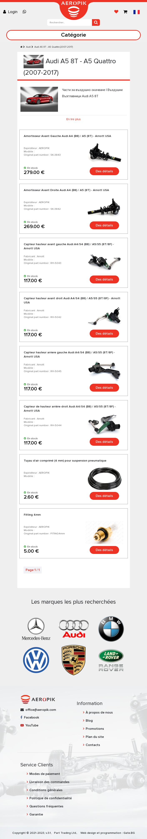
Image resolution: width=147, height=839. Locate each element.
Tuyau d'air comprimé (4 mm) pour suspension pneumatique (65, 460)
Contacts (93, 745)
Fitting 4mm (32, 514)
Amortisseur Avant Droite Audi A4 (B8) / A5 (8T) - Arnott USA (66, 190)
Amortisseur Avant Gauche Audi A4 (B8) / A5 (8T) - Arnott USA (67, 136)
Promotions (95, 729)
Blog (89, 721)
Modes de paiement (44, 774)
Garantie (36, 814)
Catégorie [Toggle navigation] (73, 34)
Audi (28, 47)
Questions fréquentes (46, 806)
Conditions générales (46, 790)
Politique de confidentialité (50, 798)
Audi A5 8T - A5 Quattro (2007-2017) (53, 47)
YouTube (29, 725)
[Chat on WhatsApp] (25, 11)
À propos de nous (99, 712)
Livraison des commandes (49, 782)
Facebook (29, 717)
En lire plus (73, 119)
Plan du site (95, 737)
